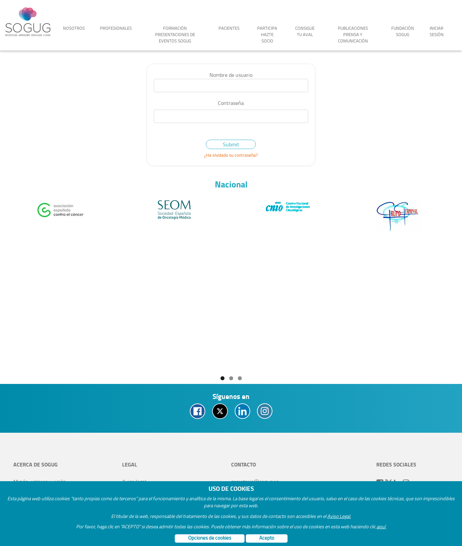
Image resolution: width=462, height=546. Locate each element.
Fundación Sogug (402, 31)
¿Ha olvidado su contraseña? (231, 155)
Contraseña (231, 103)
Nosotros (74, 28)
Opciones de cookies (209, 537)
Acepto (266, 537)
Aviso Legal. (339, 516)
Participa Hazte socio (267, 34)
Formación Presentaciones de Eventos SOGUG (175, 34)
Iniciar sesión (437, 31)
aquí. (381, 526)
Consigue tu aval (305, 31)
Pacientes (229, 28)
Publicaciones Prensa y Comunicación (353, 34)
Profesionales (116, 28)
